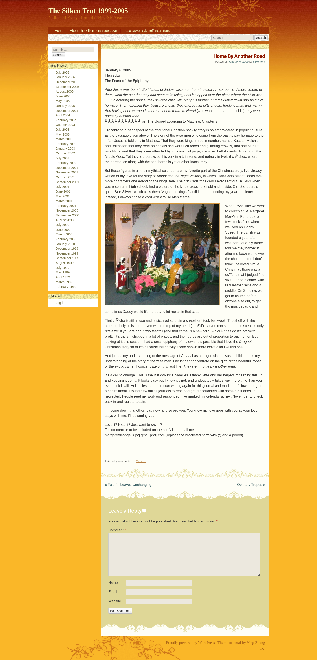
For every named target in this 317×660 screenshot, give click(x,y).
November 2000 (67, 210)
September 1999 (67, 258)
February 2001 (66, 206)
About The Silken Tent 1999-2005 (93, 30)
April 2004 (63, 115)
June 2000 (63, 229)
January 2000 (65, 244)
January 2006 (65, 77)
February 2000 (66, 239)
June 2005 (63, 96)
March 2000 (64, 234)
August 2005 (65, 91)
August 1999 (65, 263)
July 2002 (62, 158)
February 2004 (66, 120)
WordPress (206, 642)
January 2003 (65, 148)
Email (112, 592)
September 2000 (67, 215)
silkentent (259, 61)
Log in (60, 303)
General (141, 461)
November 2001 (67, 172)
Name (113, 582)
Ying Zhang (256, 642)
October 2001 (65, 177)
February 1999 (66, 286)
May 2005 (63, 101)
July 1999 (62, 268)
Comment (117, 530)
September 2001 (67, 182)
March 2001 (64, 201)
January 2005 (65, 106)
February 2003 (66, 144)
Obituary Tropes (251, 485)
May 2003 (63, 134)
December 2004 (67, 110)
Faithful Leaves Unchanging (128, 485)
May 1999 (63, 272)
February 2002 (66, 163)
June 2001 (63, 191)
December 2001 (67, 167)
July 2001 (62, 186)
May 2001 (63, 196)
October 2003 (65, 124)
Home (59, 30)
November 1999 (67, 253)
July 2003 (62, 129)
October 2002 (65, 153)
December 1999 (67, 248)
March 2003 (64, 139)
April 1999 (63, 277)
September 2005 (67, 87)
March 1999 (64, 282)
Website (114, 601)
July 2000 (62, 225)
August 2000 (65, 220)
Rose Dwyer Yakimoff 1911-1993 (146, 30)
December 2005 (67, 82)
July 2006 (62, 72)
